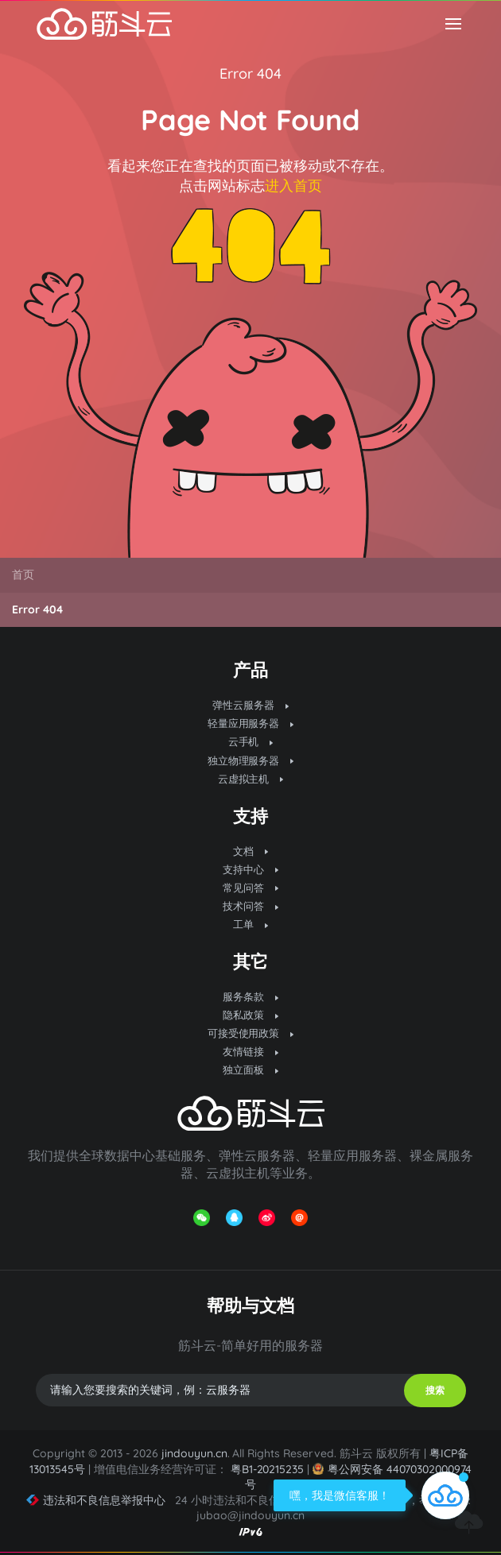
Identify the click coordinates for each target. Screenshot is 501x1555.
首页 (23, 574)
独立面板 (250, 1069)
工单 (250, 924)
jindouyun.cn (194, 1453)
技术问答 (250, 905)
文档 (250, 851)
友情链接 (250, 1051)
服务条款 (250, 996)
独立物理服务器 (251, 760)
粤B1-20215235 (268, 1469)
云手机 (251, 741)
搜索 (435, 1390)
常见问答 (250, 887)
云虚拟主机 (251, 778)
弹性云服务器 (250, 704)
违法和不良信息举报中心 (95, 1500)
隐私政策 (250, 1014)
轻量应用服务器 (251, 723)
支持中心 (250, 869)
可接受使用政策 (251, 1033)
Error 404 (250, 73)
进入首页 (293, 185)
